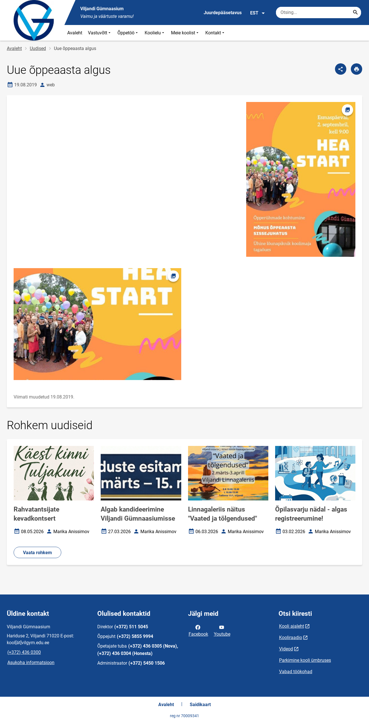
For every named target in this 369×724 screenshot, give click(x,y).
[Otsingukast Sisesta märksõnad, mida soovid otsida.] (318, 12)
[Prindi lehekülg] (356, 69)
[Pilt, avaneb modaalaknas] (97, 324)
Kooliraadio (290, 637)
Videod (286, 649)
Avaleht (74, 33)
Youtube (222, 630)
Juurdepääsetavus (223, 12)
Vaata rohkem (37, 552)
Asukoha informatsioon (30, 662)
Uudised (38, 48)
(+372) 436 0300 (24, 652)
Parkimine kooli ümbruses (305, 660)
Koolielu (155, 33)
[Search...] (355, 12)
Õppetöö (128, 33)
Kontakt (215, 33)
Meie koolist (185, 33)
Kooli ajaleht (291, 626)
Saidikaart (200, 704)
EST (257, 13)
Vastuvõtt (100, 33)
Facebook (198, 630)
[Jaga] (340, 69)
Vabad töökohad (295, 671)
